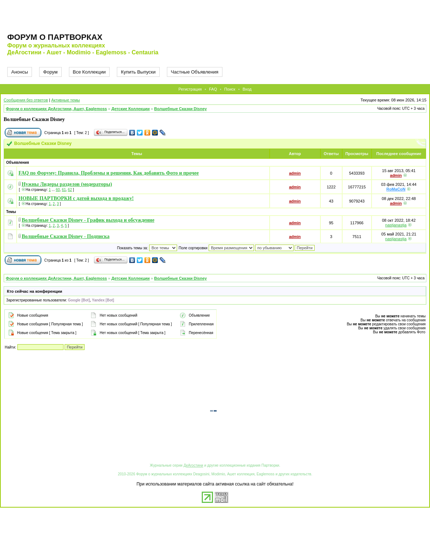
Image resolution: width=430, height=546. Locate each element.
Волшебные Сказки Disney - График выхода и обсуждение (88, 220)
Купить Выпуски (138, 72)
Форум (50, 72)
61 (64, 190)
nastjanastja (396, 225)
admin (294, 173)
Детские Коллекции (130, 109)
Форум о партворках (54, 37)
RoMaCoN (396, 189)
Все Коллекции (89, 72)
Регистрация (190, 89)
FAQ (213, 89)
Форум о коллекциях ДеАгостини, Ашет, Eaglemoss (56, 109)
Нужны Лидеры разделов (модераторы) (67, 184)
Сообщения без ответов (26, 100)
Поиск (229, 89)
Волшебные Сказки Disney (180, 109)
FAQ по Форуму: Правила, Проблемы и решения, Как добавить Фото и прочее (109, 173)
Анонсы (19, 72)
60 (58, 190)
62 (70, 190)
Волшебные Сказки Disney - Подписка (66, 236)
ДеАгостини (193, 465)
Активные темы (65, 100)
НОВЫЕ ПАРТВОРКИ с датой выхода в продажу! (76, 198)
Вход (246, 89)
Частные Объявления (194, 72)
